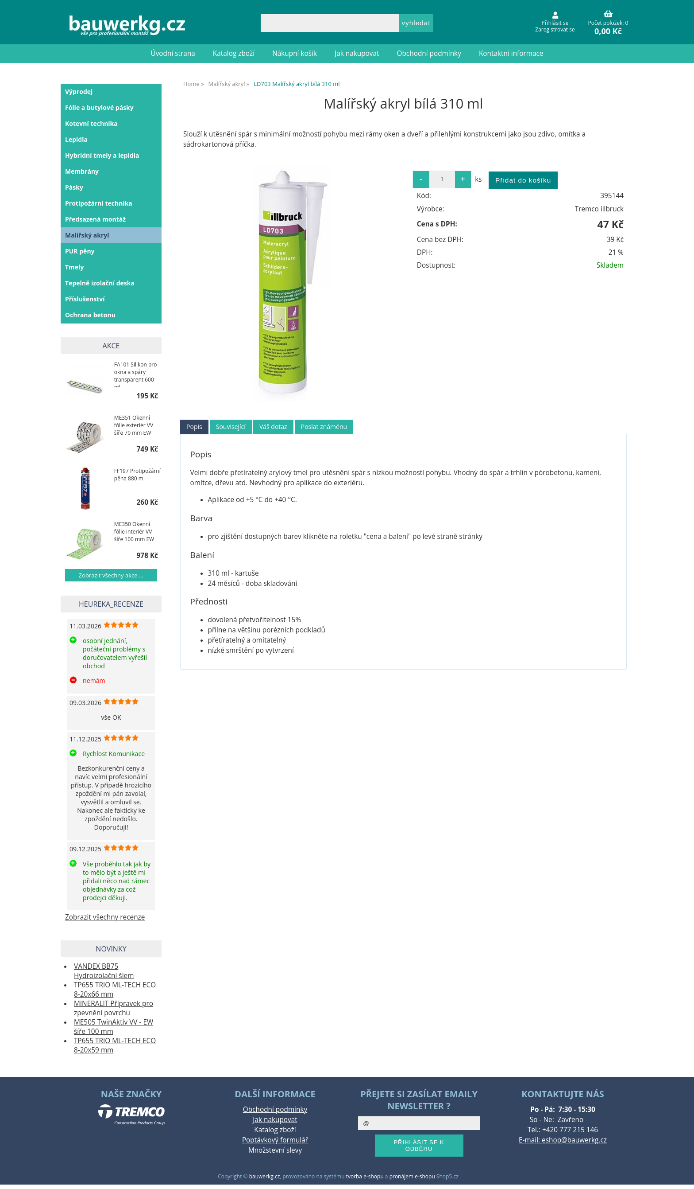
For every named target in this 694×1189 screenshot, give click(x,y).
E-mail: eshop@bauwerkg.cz (563, 1140)
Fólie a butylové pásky (99, 107)
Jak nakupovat (357, 53)
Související (231, 426)
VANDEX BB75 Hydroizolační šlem (104, 971)
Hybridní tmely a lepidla (102, 155)
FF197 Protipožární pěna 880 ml (137, 474)
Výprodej (79, 91)
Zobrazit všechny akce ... (111, 575)
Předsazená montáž (95, 219)
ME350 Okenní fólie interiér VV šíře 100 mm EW (134, 531)
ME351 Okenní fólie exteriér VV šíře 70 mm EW (133, 425)
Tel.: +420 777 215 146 (563, 1129)
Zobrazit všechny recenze (105, 917)
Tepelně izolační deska (100, 283)
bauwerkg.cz (264, 1176)
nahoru (681, 1176)
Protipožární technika (98, 203)
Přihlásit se (555, 23)
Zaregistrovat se (554, 29)
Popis (194, 426)
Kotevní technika (91, 123)
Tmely (74, 267)
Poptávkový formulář (275, 1140)
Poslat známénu (324, 426)
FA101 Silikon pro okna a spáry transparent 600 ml (135, 374)
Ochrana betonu (90, 315)
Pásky (74, 187)
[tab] (194, 427)
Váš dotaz (273, 426)
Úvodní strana (173, 53)
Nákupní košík (294, 53)
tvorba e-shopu (365, 1176)
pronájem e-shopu (412, 1176)
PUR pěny (80, 251)
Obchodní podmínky (429, 53)
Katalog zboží (233, 53)
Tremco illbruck (599, 209)
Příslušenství (85, 299)
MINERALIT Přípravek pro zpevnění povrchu (113, 1008)
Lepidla (76, 139)
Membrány (82, 171)
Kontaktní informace (511, 53)
